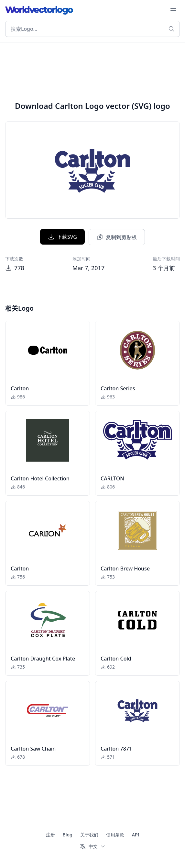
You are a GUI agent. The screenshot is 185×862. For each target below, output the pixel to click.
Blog (67, 835)
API (135, 835)
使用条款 (115, 835)
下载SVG (62, 236)
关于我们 (89, 835)
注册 (50, 835)
